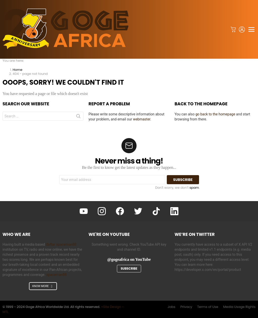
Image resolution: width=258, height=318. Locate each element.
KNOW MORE (42, 286)
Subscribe (129, 268)
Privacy (186, 307)
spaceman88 (56, 275)
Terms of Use (207, 307)
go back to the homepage (215, 114)
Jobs (171, 307)
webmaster (141, 119)
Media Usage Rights (239, 307)
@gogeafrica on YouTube (129, 259)
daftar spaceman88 (61, 244)
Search (78, 117)
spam (194, 187)
